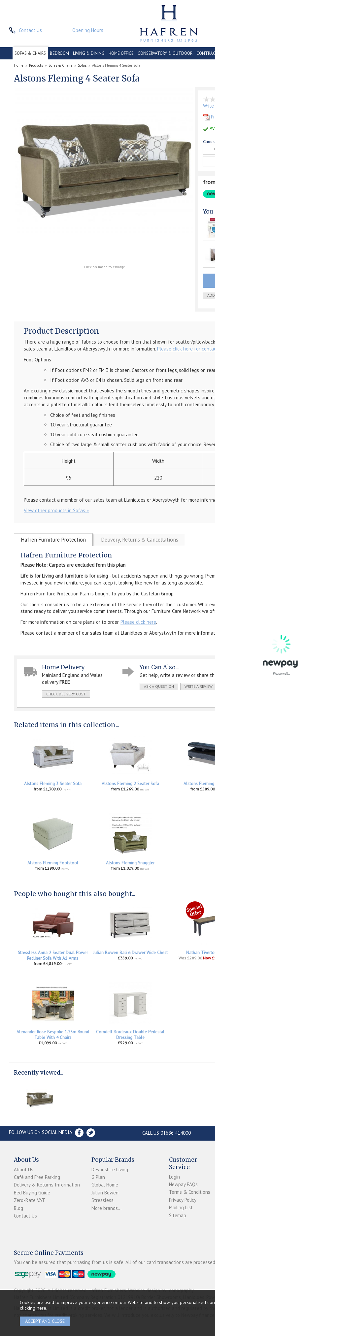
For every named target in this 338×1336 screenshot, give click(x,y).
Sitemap (177, 1215)
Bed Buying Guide (32, 1192)
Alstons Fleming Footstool (52, 863)
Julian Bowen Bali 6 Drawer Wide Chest (130, 952)
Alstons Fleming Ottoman (208, 783)
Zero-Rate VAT (29, 1200)
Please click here (138, 622)
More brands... (106, 1208)
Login (174, 1177)
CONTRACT (207, 53)
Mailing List (181, 1207)
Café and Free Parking (37, 1177)
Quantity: (271, 295)
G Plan (98, 1177)
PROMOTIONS (261, 53)
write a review (199, 686)
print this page (238, 686)
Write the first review (225, 106)
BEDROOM (59, 53)
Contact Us (25, 1216)
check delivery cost (66, 693)
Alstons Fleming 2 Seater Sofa (130, 783)
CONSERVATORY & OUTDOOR (165, 53)
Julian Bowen (104, 1192)
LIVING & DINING (89, 53)
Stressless (102, 1200)
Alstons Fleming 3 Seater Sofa (53, 783)
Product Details (223, 117)
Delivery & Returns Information (47, 1185)
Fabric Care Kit (244, 248)
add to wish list (223, 295)
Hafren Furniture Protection (53, 539)
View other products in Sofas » (56, 510)
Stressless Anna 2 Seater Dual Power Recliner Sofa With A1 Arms (53, 955)
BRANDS (316, 53)
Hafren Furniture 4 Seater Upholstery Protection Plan (256, 224)
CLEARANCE (233, 53)
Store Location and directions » (262, 1133)
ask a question (159, 686)
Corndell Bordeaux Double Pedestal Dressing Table (130, 1034)
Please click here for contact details (195, 349)
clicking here (33, 1308)
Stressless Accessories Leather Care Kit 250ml (285, 955)
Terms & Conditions (189, 1192)
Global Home (104, 1185)
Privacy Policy (182, 1200)
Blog (18, 1208)
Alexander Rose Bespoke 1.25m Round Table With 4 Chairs (53, 1034)
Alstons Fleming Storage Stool (285, 783)
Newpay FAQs (183, 1184)
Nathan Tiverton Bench (208, 952)
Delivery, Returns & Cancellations (139, 539)
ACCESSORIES (291, 53)
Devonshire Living (109, 1169)
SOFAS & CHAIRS (30, 53)
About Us (23, 1169)
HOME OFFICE (121, 53)
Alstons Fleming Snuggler (130, 863)
